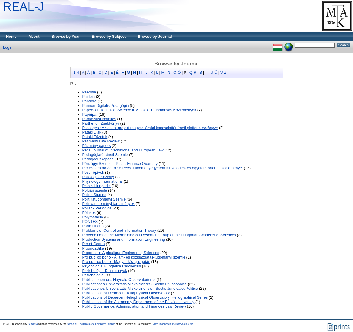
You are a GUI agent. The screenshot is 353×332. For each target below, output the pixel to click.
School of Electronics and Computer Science (91, 324)
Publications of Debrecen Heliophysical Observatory (126, 293)
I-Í (140, 72)
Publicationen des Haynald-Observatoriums (118, 279)
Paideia (88, 96)
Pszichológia (93, 275)
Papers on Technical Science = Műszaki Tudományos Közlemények (139, 110)
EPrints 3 (33, 324)
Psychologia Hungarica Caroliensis (111, 266)
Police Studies (94, 194)
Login (7, 47)
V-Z (223, 72)
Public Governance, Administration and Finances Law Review (134, 306)
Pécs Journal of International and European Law (123, 150)
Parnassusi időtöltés (99, 119)
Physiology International (102, 181)
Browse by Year (66, 36)
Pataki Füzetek (95, 136)
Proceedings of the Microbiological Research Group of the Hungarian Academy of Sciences (159, 235)
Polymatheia (92, 217)
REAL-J (23, 6)
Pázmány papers (96, 145)
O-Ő (177, 72)
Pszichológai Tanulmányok (104, 270)
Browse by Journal (155, 36)
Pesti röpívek (93, 172)
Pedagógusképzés (97, 159)
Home (11, 36)
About (34, 36)
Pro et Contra (93, 244)
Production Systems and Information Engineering (123, 239)
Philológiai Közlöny (98, 177)
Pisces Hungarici (96, 186)
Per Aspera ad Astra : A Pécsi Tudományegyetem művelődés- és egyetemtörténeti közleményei (162, 168)
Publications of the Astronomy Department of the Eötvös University (138, 302)
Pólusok (89, 212)
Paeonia (89, 92)
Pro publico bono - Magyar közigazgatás (116, 261)
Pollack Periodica (96, 208)
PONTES (90, 221)
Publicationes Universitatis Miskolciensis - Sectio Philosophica (134, 284)
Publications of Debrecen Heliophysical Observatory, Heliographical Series (145, 297)
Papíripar (90, 114)
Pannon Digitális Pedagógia (105, 105)
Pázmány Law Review (101, 141)
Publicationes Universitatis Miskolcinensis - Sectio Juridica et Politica (140, 288)
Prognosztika (93, 248)
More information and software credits (173, 324)
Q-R (192, 72)
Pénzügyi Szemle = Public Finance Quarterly (120, 163)
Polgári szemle (94, 190)
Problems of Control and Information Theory (119, 230)
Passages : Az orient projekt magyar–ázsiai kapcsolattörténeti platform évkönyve (150, 128)
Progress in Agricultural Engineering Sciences (120, 252)
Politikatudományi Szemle (104, 199)
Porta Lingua (93, 226)
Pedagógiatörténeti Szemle (105, 154)
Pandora (89, 101)
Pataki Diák (92, 132)
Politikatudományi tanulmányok (108, 203)
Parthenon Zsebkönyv (100, 123)
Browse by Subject (109, 36)
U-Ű (214, 72)
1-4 (76, 72)
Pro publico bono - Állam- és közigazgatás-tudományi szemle (133, 257)
